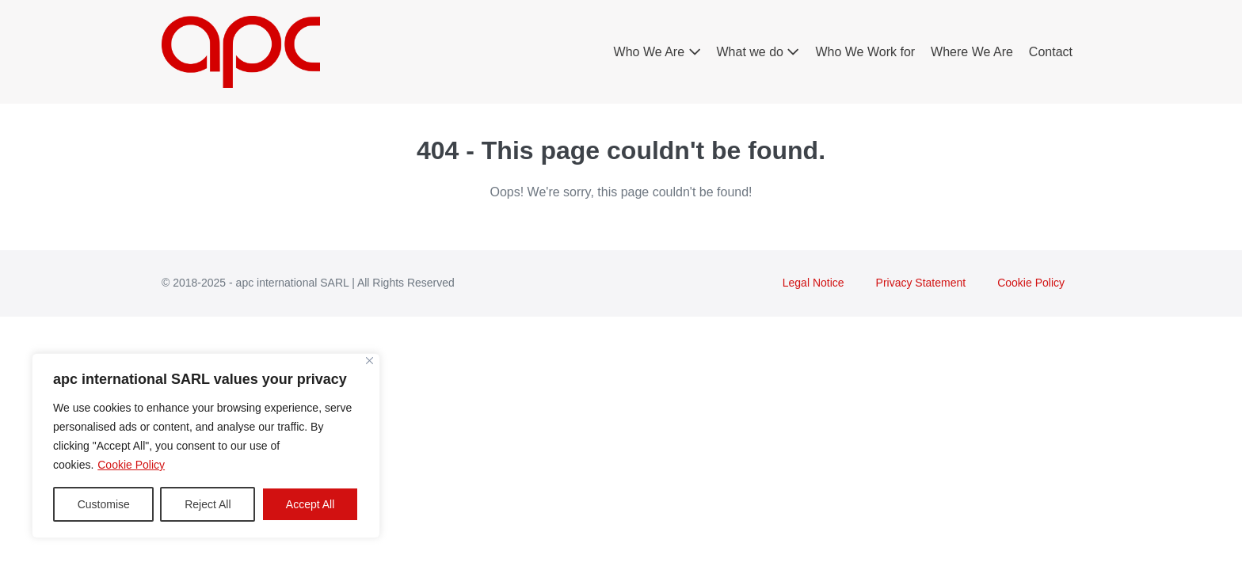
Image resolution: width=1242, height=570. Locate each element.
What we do (758, 52)
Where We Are (972, 52)
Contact (1050, 52)
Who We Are (657, 52)
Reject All (207, 504)
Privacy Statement (921, 282)
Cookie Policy (131, 464)
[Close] (369, 360)
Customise (104, 504)
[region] (206, 445)
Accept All (310, 504)
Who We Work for (865, 52)
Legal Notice (813, 282)
